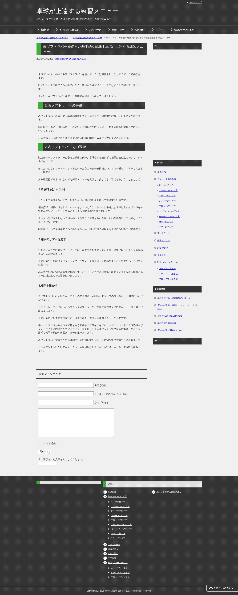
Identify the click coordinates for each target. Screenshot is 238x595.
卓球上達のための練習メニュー (72, 58)
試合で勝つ (140, 29)
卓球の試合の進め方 (166, 323)
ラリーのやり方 (166, 227)
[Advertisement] (177, 103)
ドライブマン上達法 (168, 274)
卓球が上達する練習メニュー (78, 11)
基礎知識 (45, 29)
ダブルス (159, 29)
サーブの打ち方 (166, 185)
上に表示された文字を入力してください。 (61, 459)
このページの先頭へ (223, 588)
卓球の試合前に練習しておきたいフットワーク (177, 307)
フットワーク (95, 29)
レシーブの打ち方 (167, 201)
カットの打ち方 (166, 221)
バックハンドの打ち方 (169, 216)
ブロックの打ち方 (167, 206)
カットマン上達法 (167, 268)
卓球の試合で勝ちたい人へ (169, 330)
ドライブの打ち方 (167, 195)
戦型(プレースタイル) (184, 29)
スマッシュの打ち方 (168, 190)
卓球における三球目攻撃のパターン (174, 298)
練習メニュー (118, 29)
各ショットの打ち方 (68, 29)
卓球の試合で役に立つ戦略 (169, 315)
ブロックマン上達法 (168, 279)
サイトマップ (195, 2)
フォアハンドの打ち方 (169, 211)
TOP (52, 37)
